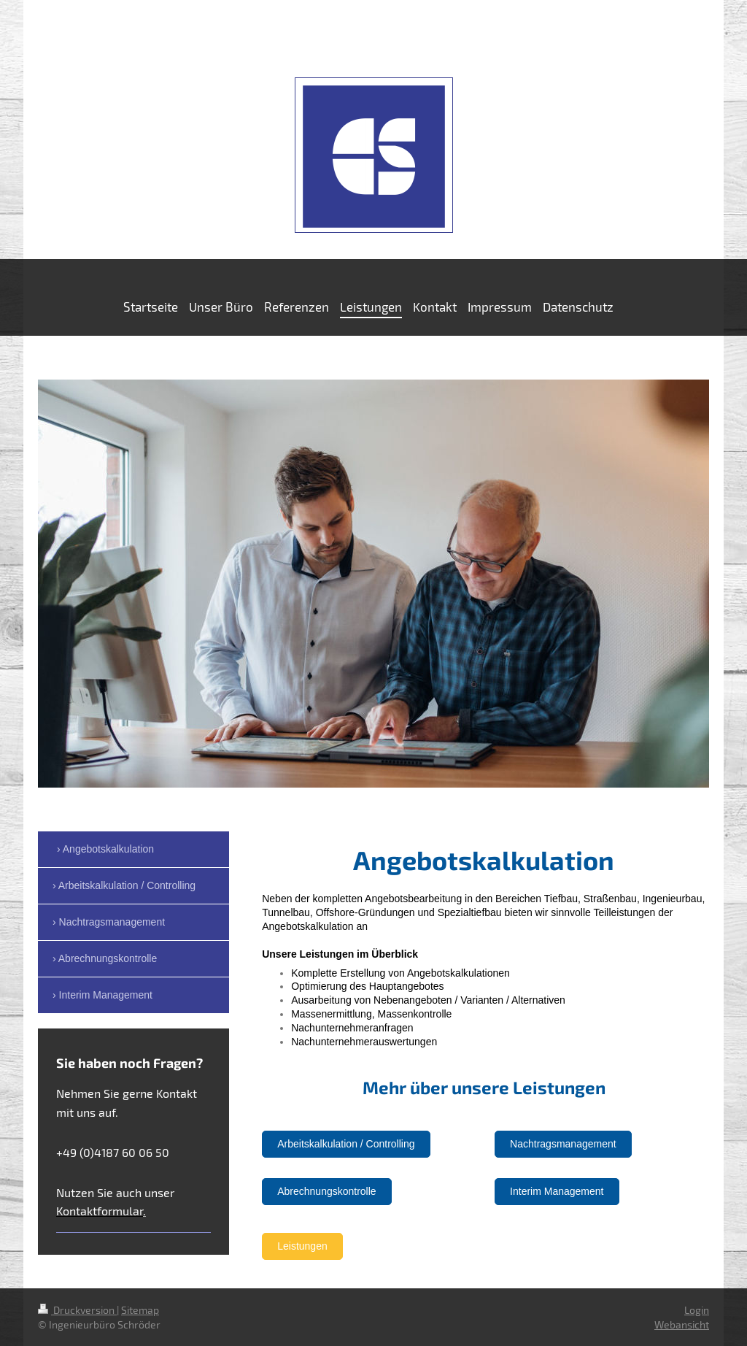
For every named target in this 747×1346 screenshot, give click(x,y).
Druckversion (77, 1310)
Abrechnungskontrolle (326, 1191)
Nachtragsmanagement (563, 1144)
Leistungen (302, 1246)
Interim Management (556, 1191)
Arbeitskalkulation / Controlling (345, 1144)
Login (696, 1310)
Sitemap (140, 1310)
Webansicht (681, 1324)
